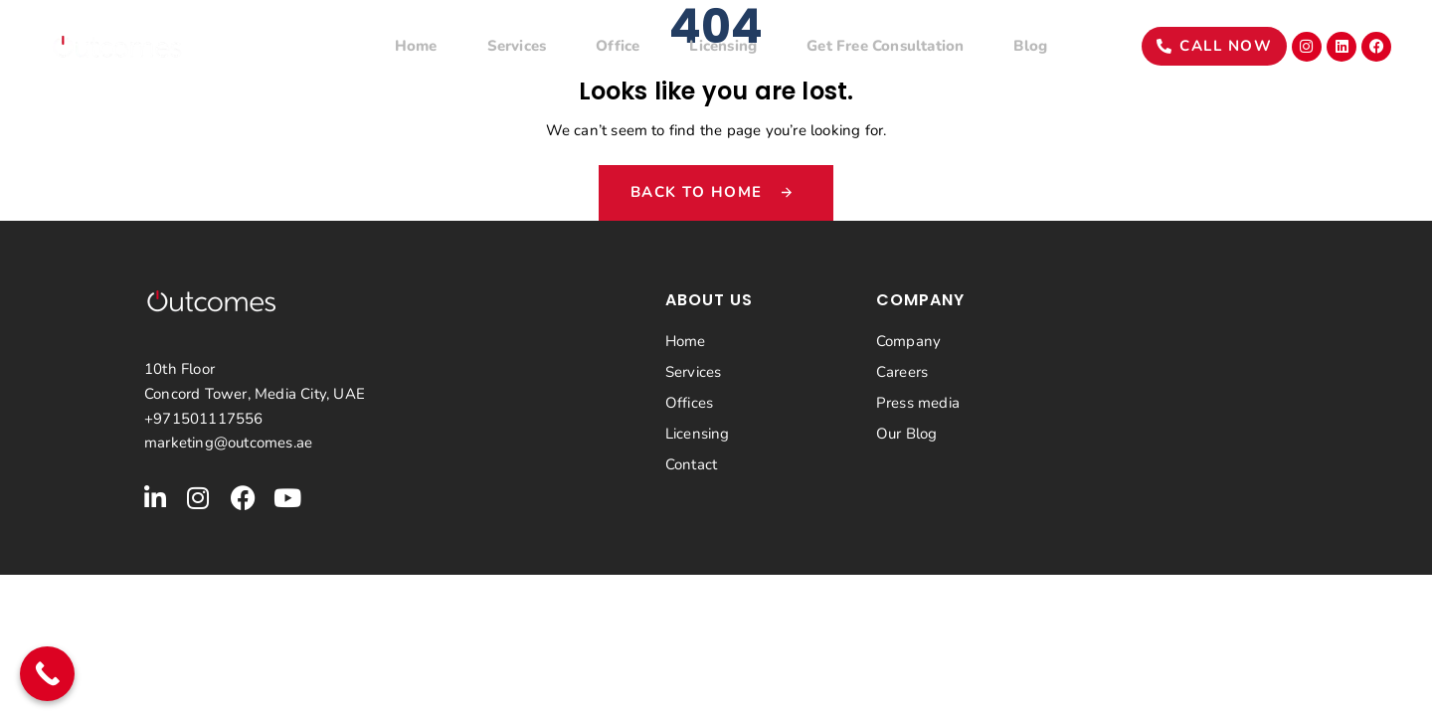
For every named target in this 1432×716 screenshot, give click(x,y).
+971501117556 (204, 419)
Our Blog (907, 434)
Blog (1030, 46)
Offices (689, 403)
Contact (691, 464)
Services (517, 46)
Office (617, 46)
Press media (918, 403)
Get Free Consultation (885, 46)
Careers (902, 372)
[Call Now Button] (47, 673)
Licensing (723, 46)
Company (908, 341)
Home (416, 46)
